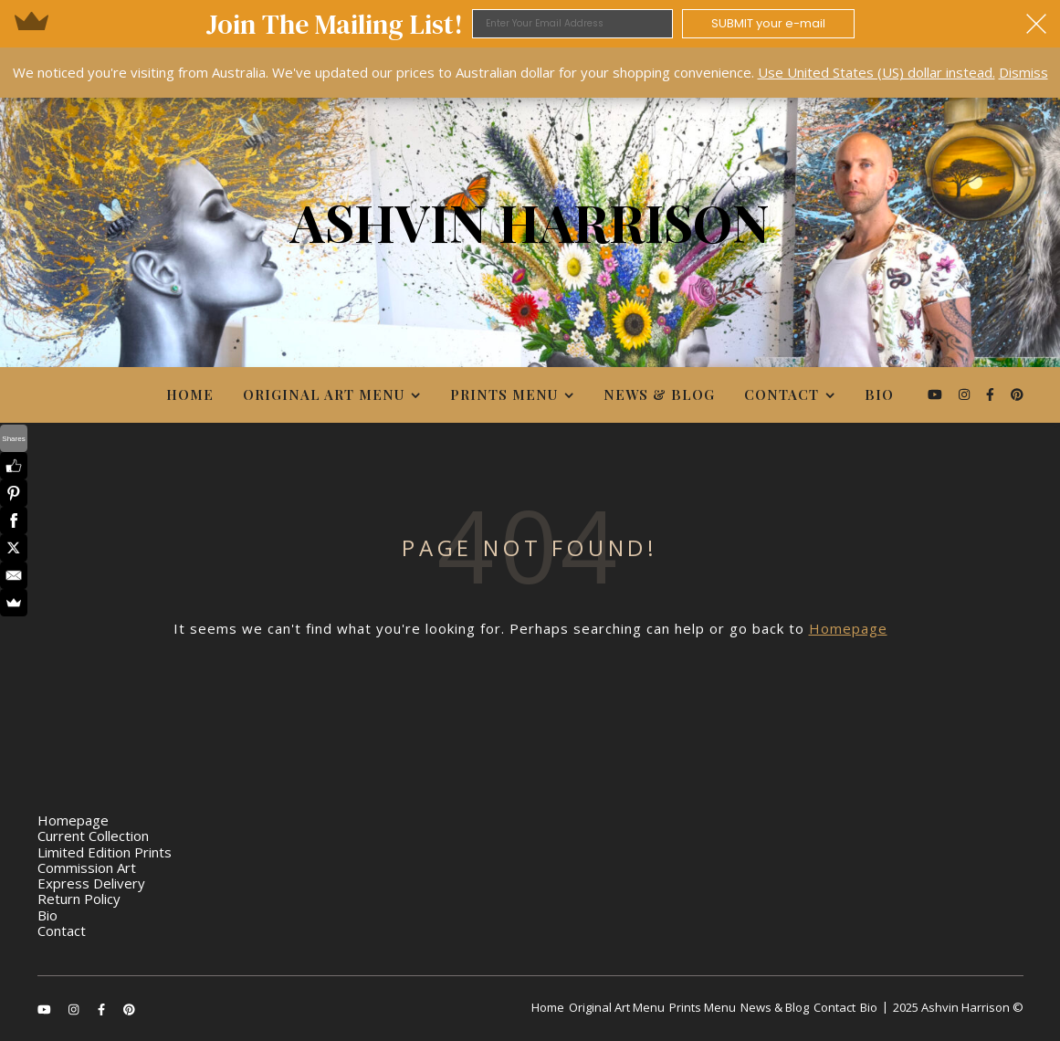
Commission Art (86, 867)
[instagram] (966, 394)
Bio (879, 394)
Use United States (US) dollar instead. (876, 72)
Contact (781, 394)
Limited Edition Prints (104, 852)
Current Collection (93, 835)
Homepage (848, 628)
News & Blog (659, 394)
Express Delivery (91, 883)
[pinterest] (1017, 394)
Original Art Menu (323, 394)
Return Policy (79, 898)
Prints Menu (504, 394)
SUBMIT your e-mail (768, 23)
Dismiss (1023, 72)
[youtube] (937, 394)
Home (190, 394)
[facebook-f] (992, 394)
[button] (530, 23)
